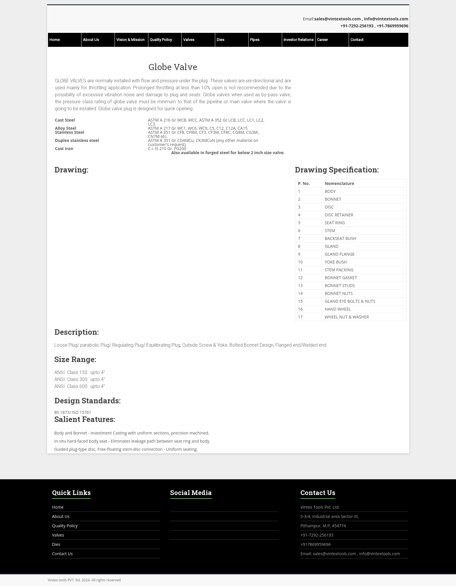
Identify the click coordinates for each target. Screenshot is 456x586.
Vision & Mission (130, 40)
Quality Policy (161, 40)
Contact (357, 40)
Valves (188, 40)
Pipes (254, 40)
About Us (91, 40)
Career (322, 40)
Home (54, 40)
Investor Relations (299, 40)
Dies (220, 40)
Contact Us (62, 553)
